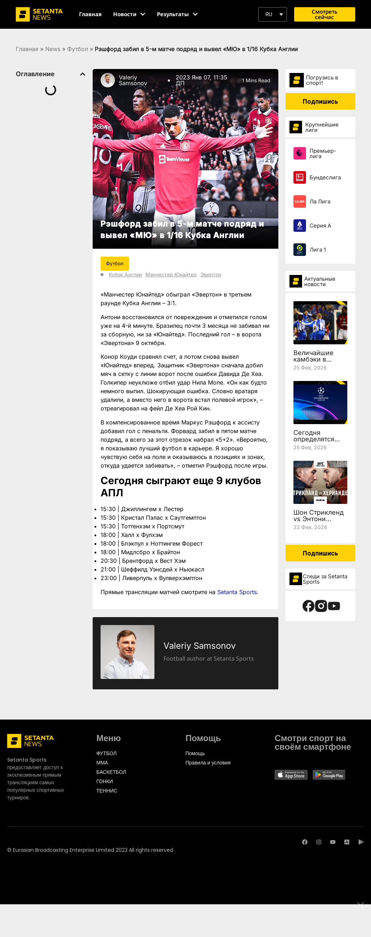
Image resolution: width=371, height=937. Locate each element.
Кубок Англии (125, 275)
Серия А (320, 225)
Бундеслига (325, 177)
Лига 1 (318, 249)
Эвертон (210, 275)
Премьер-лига (323, 153)
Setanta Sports (237, 592)
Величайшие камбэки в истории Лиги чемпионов (315, 362)
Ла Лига (320, 201)
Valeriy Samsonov (133, 80)
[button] (272, 14)
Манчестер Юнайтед (171, 275)
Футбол (77, 48)
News (52, 48)
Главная (27, 48)
